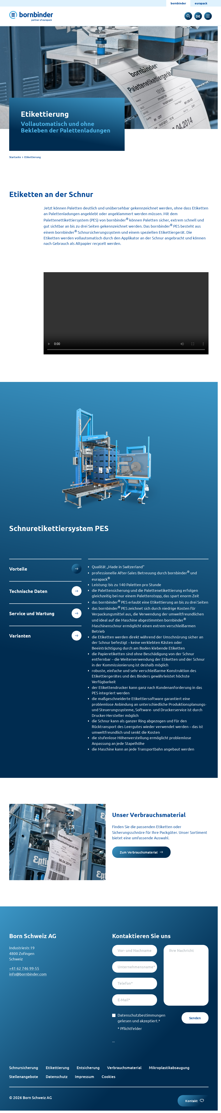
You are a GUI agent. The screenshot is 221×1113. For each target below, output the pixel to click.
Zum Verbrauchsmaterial (141, 852)
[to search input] (188, 16)
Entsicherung (88, 1067)
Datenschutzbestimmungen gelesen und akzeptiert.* (134, 1018)
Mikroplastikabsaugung (169, 1067)
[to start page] (31, 16)
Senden (195, 1018)
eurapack (201, 3)
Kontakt (194, 1101)
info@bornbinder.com (28, 974)
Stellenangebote (23, 1076)
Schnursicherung (23, 1067)
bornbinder (178, 3)
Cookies (108, 1076)
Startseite (15, 157)
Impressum (84, 1076)
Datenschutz (56, 1076)
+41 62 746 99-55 (24, 968)
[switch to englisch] (198, 16)
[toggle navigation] (208, 16)
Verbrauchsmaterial (124, 1067)
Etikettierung (57, 1067)
